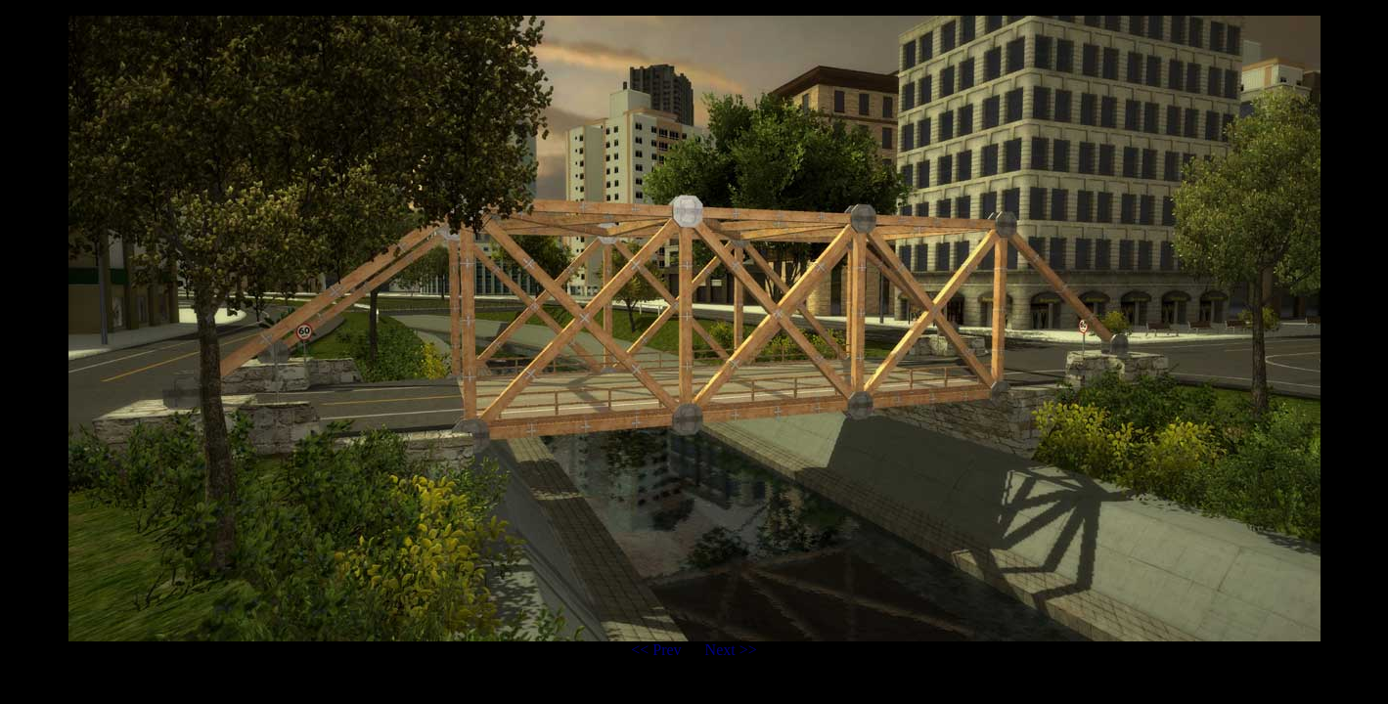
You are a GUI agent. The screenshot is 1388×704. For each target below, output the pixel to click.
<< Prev (658, 649)
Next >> (731, 649)
